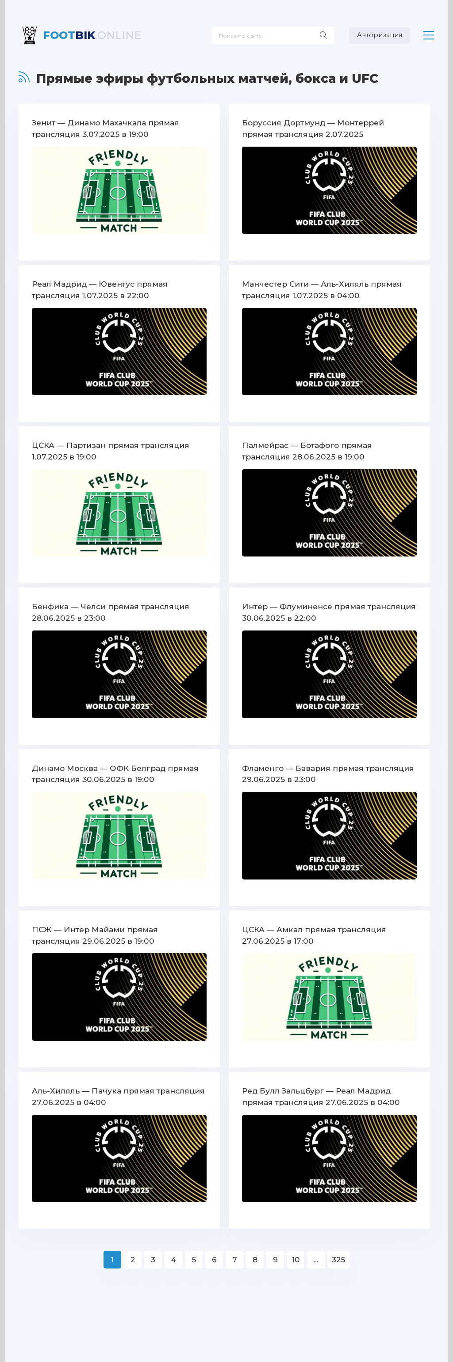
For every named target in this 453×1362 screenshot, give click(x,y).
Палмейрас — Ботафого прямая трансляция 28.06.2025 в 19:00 (307, 450)
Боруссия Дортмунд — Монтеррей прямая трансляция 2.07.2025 (313, 128)
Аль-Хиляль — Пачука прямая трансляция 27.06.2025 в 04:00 (117, 1094)
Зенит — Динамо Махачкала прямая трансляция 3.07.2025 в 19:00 (105, 128)
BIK (92, 35)
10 (295, 1257)
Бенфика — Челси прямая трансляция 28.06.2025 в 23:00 (110, 611)
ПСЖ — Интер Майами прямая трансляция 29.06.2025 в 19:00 (94, 933)
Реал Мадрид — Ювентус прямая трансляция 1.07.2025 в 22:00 (100, 289)
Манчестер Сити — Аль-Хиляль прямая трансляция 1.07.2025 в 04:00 (321, 289)
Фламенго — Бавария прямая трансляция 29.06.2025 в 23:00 (328, 772)
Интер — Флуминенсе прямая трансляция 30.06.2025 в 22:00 (328, 611)
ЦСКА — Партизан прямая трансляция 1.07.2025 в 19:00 (110, 450)
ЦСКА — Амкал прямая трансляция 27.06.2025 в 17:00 (314, 933)
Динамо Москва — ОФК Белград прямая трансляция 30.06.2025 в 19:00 (115, 772)
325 (338, 1257)
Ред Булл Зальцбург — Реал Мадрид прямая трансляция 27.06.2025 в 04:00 (319, 1094)
